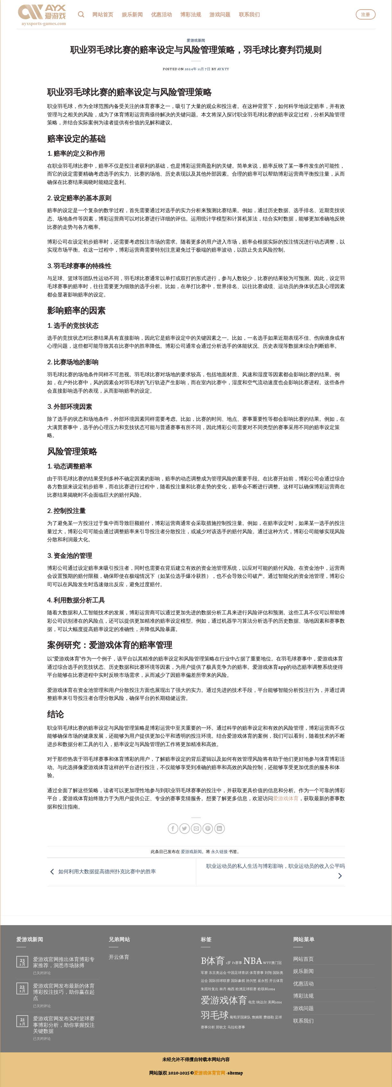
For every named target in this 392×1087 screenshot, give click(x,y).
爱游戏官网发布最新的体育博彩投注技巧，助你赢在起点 (64, 992)
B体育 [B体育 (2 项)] (213, 960)
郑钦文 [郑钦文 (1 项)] (221, 1027)
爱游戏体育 (286, 798)
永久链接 (219, 851)
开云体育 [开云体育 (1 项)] (276, 980)
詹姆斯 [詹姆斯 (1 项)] (257, 1017)
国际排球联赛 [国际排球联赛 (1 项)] (219, 980)
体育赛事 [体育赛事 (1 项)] (257, 972)
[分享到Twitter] (184, 828)
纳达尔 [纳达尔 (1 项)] (261, 1002)
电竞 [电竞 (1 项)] (251, 1002)
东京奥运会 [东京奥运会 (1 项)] (217, 972)
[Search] (81, 14)
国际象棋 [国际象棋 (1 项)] (238, 980)
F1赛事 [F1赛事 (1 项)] (237, 962)
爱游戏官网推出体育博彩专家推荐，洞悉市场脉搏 (64, 962)
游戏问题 (219, 14)
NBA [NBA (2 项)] (252, 960)
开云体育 (119, 956)
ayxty (223, 68)
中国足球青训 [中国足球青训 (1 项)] (238, 972)
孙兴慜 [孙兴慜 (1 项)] (251, 980)
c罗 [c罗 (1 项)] (228, 962)
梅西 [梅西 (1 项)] (230, 988)
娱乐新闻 (132, 14)
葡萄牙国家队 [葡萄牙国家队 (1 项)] (240, 1017)
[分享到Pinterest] (207, 828)
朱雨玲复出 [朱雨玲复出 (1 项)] (209, 988)
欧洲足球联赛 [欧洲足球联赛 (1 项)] (246, 988)
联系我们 (249, 14)
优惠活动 (161, 14)
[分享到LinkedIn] (219, 828)
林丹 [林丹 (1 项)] (222, 988)
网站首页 (102, 14)
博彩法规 (190, 14)
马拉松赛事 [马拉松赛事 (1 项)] (236, 1027)
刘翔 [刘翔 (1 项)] (268, 972)
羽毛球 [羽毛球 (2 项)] (215, 1014)
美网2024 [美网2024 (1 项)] (275, 1002)
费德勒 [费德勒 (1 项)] (268, 1017)
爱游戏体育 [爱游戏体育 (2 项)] (224, 999)
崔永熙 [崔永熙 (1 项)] (263, 980)
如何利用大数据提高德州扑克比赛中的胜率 (101, 871)
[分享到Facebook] (173, 828)
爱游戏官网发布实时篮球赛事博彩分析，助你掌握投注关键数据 (64, 1024)
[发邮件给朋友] (196, 828)
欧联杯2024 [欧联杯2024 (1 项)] (266, 988)
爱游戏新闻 (196, 40)
